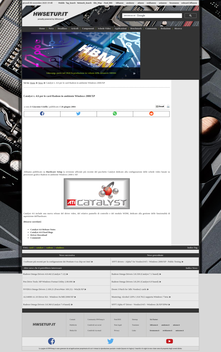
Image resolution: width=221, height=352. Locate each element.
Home (32, 83)
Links (134, 330)
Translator (135, 325)
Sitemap (135, 319)
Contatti (72, 319)
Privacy (116, 330)
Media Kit (73, 330)
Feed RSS (117, 319)
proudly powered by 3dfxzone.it (51, 19)
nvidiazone (151, 3)
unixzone (163, 3)
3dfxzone (119, 3)
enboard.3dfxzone (189, 3)
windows (60, 247)
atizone (141, 3)
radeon (49, 247)
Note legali (118, 325)
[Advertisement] (170, 55)
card (31, 247)
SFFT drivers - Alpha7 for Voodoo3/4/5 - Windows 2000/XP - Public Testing (147, 261)
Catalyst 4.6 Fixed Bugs (41, 232)
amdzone (130, 3)
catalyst (40, 247)
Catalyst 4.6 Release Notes (42, 229)
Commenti (35, 237)
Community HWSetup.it (96, 319)
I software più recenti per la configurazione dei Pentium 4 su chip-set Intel (58, 261)
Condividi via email (94, 330)
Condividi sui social (94, 325)
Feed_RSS (108, 3)
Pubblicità (73, 325)
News (40, 83)
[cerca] (152, 15)
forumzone (174, 3)
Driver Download (38, 235)
